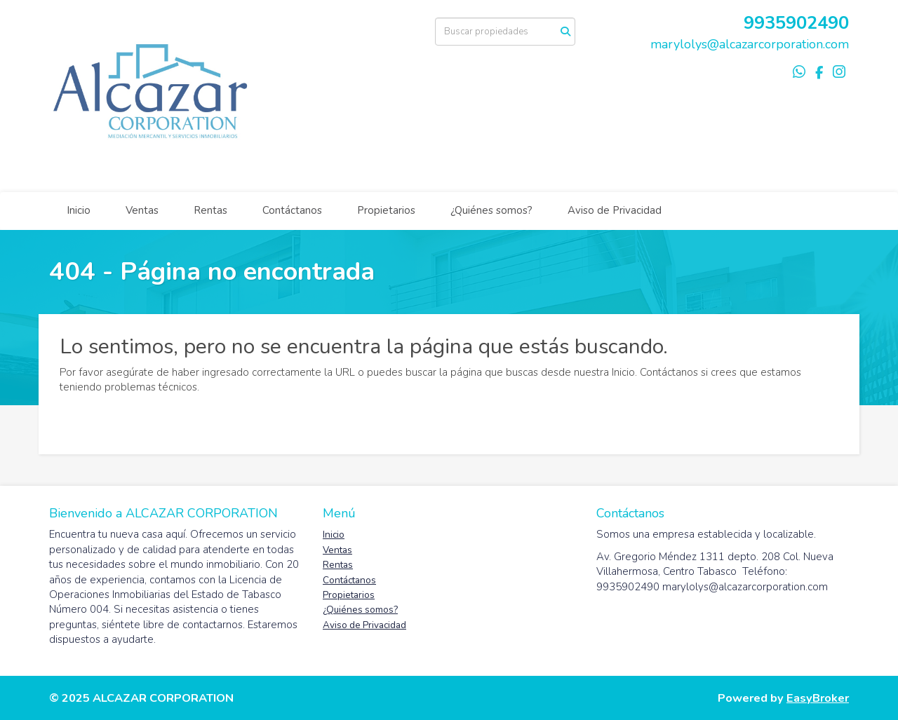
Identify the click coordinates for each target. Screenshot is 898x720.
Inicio (79, 210)
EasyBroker (817, 698)
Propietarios (386, 210)
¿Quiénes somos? (491, 210)
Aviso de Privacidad (615, 210)
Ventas (142, 210)
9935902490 (796, 23)
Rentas (210, 210)
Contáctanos (292, 210)
